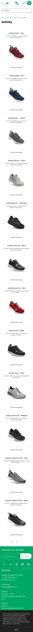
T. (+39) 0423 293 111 (9, 577)
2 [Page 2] (16, 542)
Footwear (17, 17)
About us (4, 606)
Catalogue (9, 17)
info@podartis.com (8, 580)
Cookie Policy (16, 624)
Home (3, 17)
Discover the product (16, 67)
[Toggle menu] (24, 3)
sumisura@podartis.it (9, 587)
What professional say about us (12, 608)
